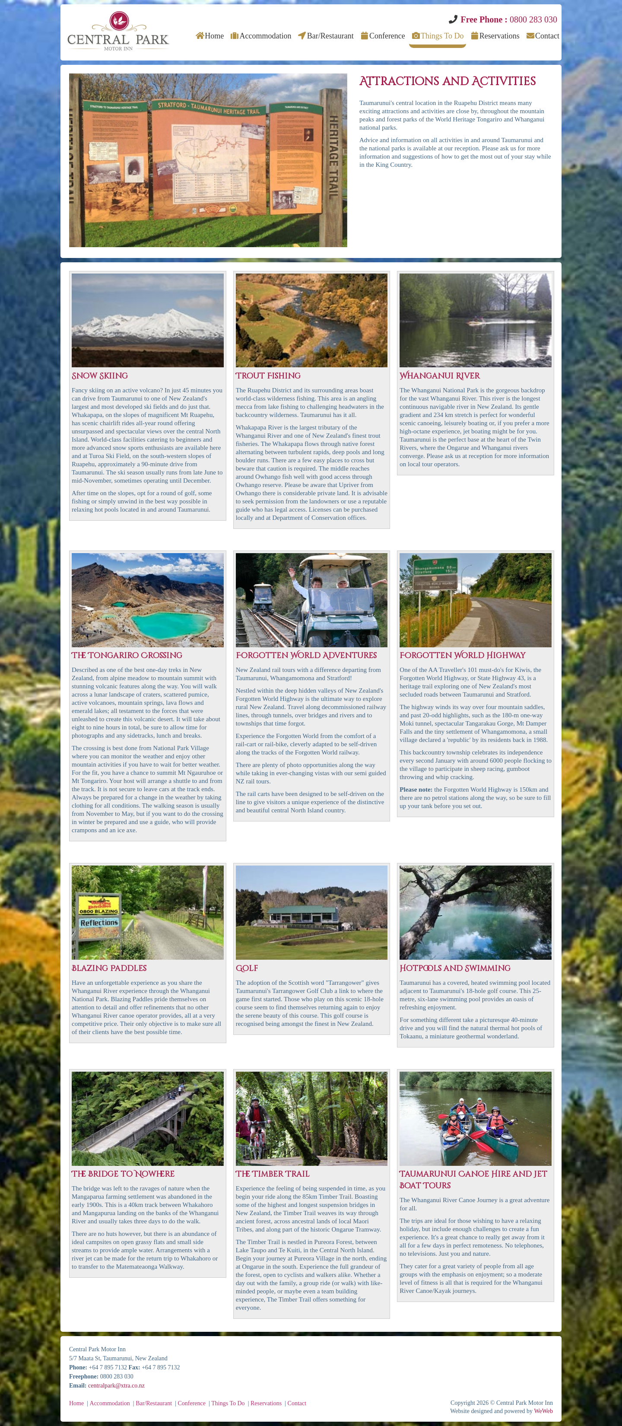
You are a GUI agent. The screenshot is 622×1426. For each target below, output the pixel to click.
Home (209, 36)
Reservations (494, 36)
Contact (543, 36)
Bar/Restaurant (325, 36)
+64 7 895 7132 (108, 1367)
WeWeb (543, 1411)
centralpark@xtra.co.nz (116, 1385)
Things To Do (437, 36)
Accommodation (260, 36)
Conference (382, 36)
